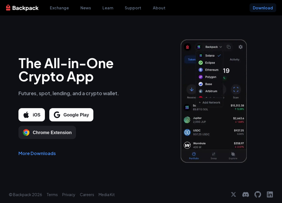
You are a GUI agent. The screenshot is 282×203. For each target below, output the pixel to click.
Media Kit (107, 194)
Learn (107, 7)
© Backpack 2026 (25, 194)
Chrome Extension (47, 132)
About (159, 7)
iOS (31, 115)
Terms (52, 194)
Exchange (59, 7)
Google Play (71, 115)
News (85, 7)
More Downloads (37, 153)
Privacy (68, 194)
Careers (87, 194)
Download (263, 7)
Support (133, 7)
